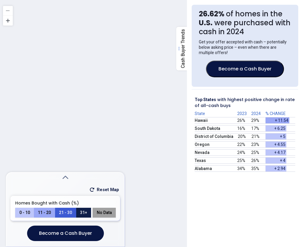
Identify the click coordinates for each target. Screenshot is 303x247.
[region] (151, 123)
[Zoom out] (8, 11)
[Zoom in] (8, 21)
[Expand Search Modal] (65, 177)
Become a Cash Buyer (65, 233)
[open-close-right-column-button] (181, 48)
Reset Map (104, 189)
